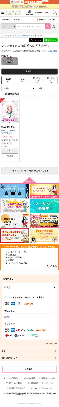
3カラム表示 (45, 88)
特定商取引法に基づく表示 (17, 388)
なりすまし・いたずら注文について (41, 388)
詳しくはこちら (51, 343)
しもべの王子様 (15, 257)
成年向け (17, 19)
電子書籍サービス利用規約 (14, 383)
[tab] (22, 80)
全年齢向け (6, 19)
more (47, 395)
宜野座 (11, 260)
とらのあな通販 (6, 36)
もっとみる (52, 266)
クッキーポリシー (49, 383)
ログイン (46, 12)
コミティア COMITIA (17, 263)
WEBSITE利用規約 (12, 378)
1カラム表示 (55, 88)
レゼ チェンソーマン (17, 252)
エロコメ (12, 254)
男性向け (41, 19)
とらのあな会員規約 (29, 378)
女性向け (52, 19)
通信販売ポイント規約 (48, 378)
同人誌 (17, 36)
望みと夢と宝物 (7, 127)
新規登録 (38, 12)
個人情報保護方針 (33, 383)
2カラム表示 (50, 88)
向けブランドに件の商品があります (29, 170)
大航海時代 (25, 45)
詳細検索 (53, 26)
